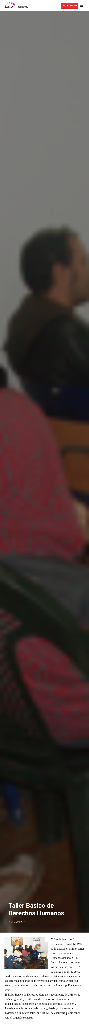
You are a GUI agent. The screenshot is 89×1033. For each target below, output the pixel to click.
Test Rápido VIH (69, 5)
